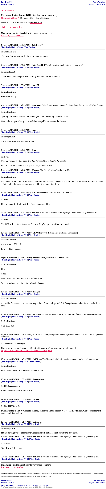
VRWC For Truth (40, 233)
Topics (91, 4)
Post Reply (6, 47)
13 (2, 314)
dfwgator (35, 170)
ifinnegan (36, 292)
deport (34, 150)
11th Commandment (40, 193)
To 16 (26, 439)
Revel (34, 130)
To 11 (26, 361)
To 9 (26, 260)
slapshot (36, 399)
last (21, 35)
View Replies (29, 47)
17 (2, 399)
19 (2, 437)
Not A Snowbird (38, 65)
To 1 (26, 67)
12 (2, 292)
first (3, 35)
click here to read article (11, 27)
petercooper (36, 105)
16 (2, 379)
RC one (36, 314)
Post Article (100, 4)
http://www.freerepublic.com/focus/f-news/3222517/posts (26, 350)
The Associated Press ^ (10, 18)
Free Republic (6, 2)
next (18, 35)
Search (11, 4)
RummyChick (38, 379)
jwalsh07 (35, 85)
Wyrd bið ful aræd (40, 334)
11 (2, 258)
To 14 (26, 424)
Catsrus (36, 422)
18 (2, 422)
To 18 (26, 459)
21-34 (12, 35)
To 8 (26, 402)
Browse (4, 4)
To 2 (26, 87)
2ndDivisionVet (38, 45)
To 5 (26, 172)
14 (2, 334)
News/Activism (99, 2)
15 (2, 359)
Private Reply (17, 47)
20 (2, 457)
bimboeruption (39, 258)
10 (2, 233)
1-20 (7, 35)
